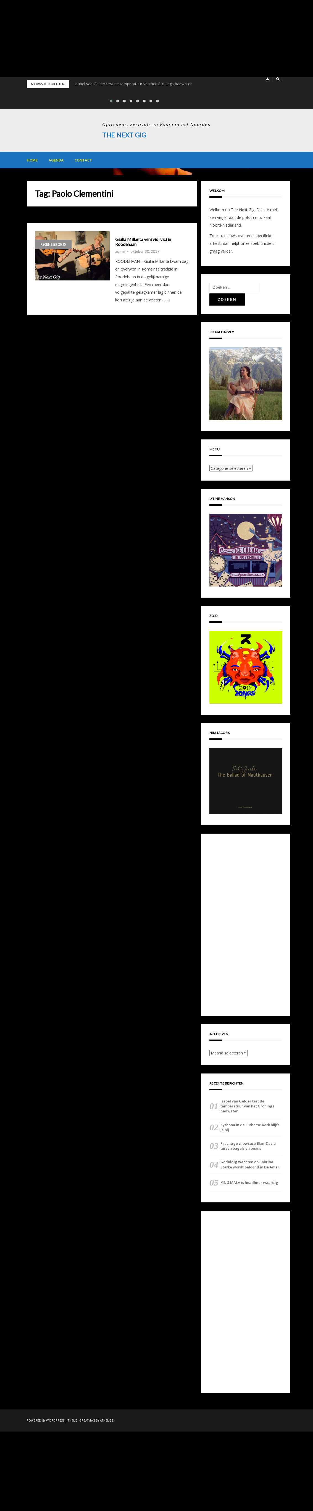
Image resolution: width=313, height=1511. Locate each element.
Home (32, 160)
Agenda (56, 160)
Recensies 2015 (53, 244)
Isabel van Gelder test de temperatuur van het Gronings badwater (133, 83)
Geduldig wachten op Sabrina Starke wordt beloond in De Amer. (250, 1164)
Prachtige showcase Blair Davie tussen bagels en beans (248, 1146)
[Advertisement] (156, 38)
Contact (83, 160)
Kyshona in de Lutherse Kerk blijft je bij (249, 1127)
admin (120, 251)
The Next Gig (124, 135)
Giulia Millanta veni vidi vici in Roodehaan (143, 241)
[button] (267, 79)
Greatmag (87, 1420)
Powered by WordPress (46, 1420)
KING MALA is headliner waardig (249, 1182)
